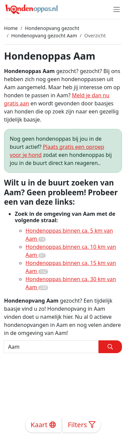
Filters (81, 424)
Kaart (43, 424)
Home (11, 28)
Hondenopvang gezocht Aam (44, 35)
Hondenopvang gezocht (52, 28)
